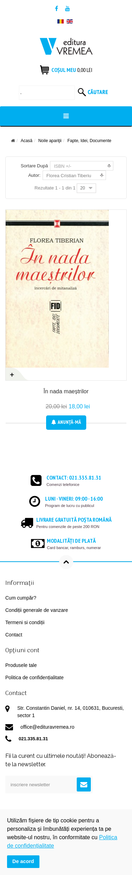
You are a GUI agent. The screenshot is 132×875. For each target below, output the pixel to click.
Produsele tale (21, 665)
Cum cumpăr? (20, 598)
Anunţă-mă (66, 422)
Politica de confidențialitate (34, 677)
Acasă (26, 140)
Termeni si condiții (24, 622)
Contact (13, 634)
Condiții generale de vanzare (36, 610)
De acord (23, 861)
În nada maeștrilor (65, 391)
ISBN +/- (62, 166)
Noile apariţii (50, 140)
